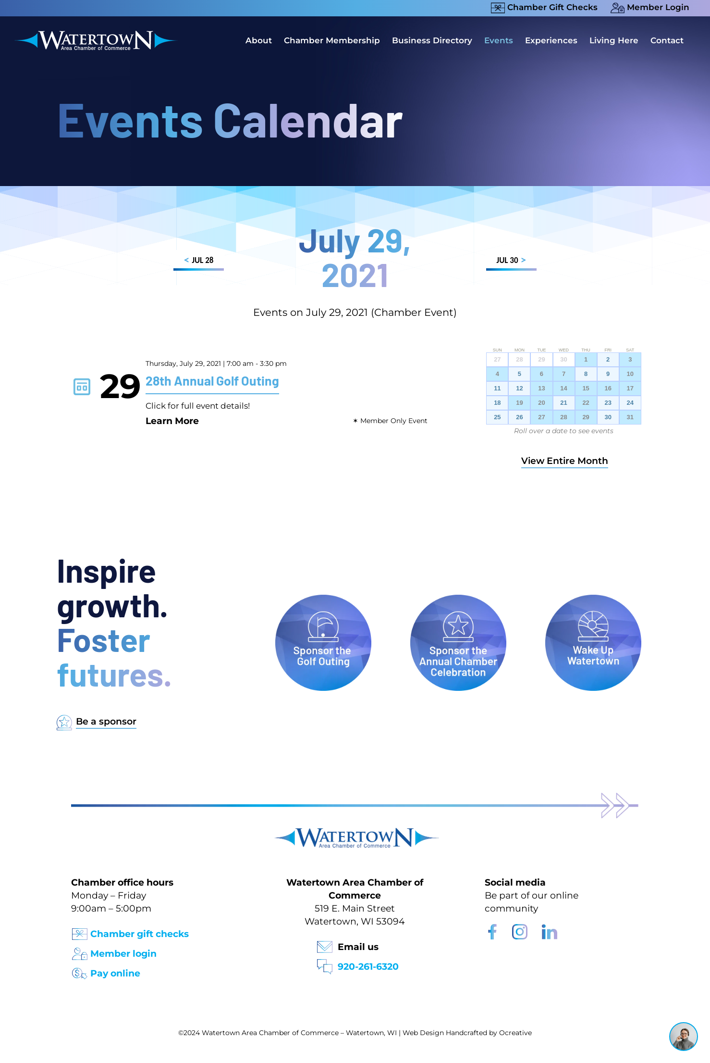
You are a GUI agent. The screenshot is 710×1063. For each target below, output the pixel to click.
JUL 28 (198, 262)
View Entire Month (564, 460)
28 (563, 417)
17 (630, 388)
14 (563, 388)
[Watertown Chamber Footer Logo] (355, 832)
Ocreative (515, 1032)
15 (585, 388)
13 (541, 388)
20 (541, 403)
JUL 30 (511, 262)
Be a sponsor (106, 721)
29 (585, 417)
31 (630, 417)
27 (541, 417)
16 (607, 388)
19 (519, 403)
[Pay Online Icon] (79, 970)
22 (585, 403)
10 (630, 374)
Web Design (423, 1032)
